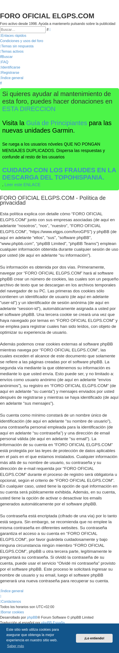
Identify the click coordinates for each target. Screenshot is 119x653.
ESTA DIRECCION (29, 108)
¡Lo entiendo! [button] (94, 638)
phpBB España (53, 623)
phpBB (32, 617)
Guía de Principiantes (56, 122)
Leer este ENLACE (23, 184)
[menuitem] (21, 41)
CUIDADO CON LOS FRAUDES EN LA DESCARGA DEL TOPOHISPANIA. (59, 174)
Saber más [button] (15, 646)
